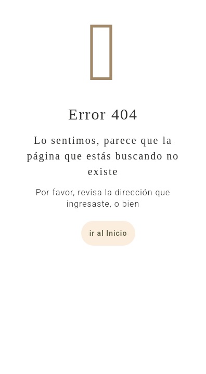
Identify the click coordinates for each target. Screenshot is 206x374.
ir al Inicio (108, 233)
